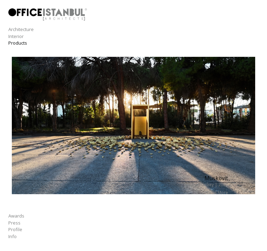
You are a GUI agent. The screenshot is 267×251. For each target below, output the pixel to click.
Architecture (21, 29)
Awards (16, 216)
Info (12, 236)
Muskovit (216, 178)
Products (17, 43)
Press (14, 223)
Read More (217, 192)
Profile (15, 229)
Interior (16, 36)
